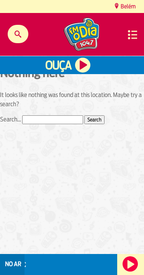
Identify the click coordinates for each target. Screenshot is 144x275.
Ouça (58, 65)
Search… (10, 119)
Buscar (18, 34)
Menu (132, 34)
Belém (127, 6)
